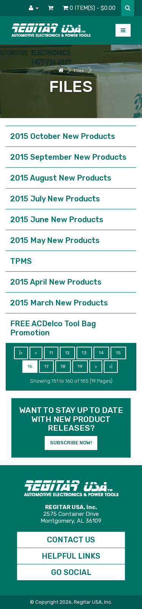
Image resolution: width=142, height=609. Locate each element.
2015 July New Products (55, 198)
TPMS (21, 261)
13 (84, 352)
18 (63, 366)
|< (21, 352)
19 (80, 366)
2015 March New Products (59, 302)
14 (101, 352)
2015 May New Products (55, 240)
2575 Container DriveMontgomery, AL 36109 (71, 514)
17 (46, 366)
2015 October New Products (62, 136)
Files (79, 70)
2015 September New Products (68, 157)
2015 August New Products (60, 177)
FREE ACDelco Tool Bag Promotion (53, 328)
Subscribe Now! (71, 442)
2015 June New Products (56, 219)
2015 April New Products (55, 282)
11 (51, 352)
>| (110, 366)
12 (67, 352)
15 (118, 352)
